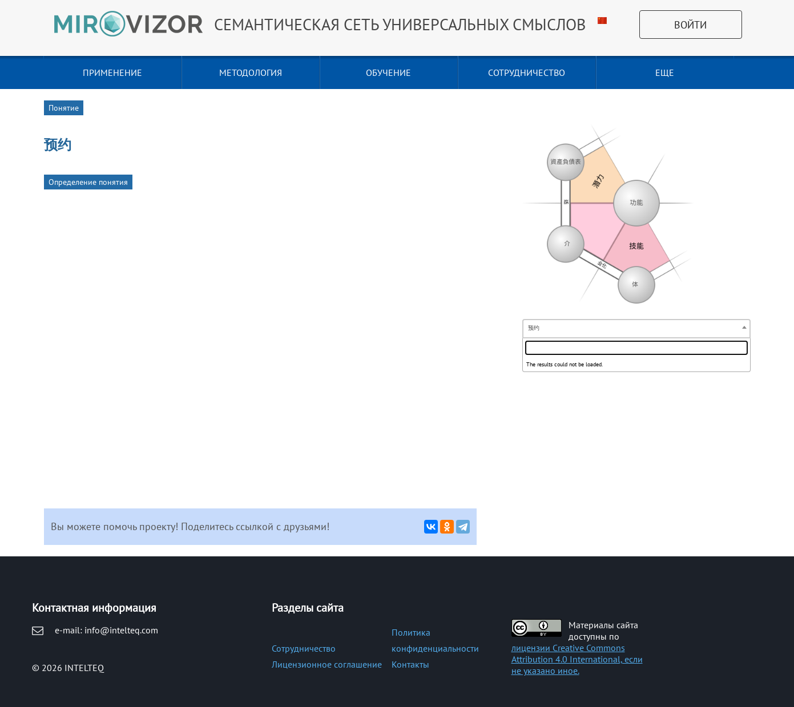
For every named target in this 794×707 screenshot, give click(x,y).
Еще (664, 72)
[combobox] (636, 328)
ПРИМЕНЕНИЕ (112, 72)
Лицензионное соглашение (327, 664)
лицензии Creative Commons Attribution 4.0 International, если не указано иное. (577, 659)
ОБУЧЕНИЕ (388, 72)
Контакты (410, 664)
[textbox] (636, 348)
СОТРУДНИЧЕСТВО (526, 72)
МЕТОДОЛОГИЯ (250, 72)
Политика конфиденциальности (435, 640)
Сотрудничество (304, 648)
